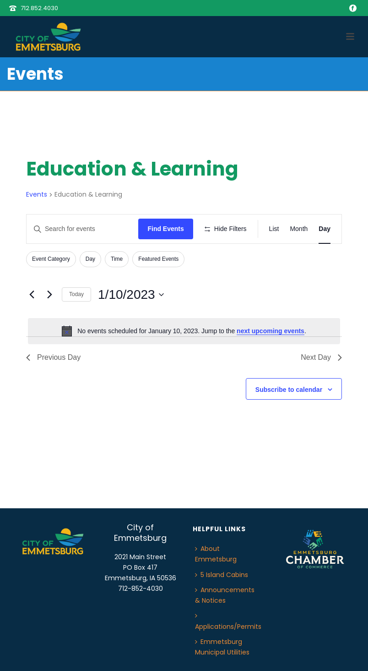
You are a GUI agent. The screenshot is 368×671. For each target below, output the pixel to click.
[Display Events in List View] (274, 228)
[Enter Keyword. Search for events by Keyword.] (82, 228)
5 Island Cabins (221, 574)
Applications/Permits (228, 621)
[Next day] (49, 294)
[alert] (184, 331)
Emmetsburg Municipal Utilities (222, 647)
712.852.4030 (39, 8)
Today (76, 294)
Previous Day (53, 357)
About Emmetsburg (216, 554)
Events (36, 194)
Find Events (165, 228)
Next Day (321, 357)
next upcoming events (270, 331)
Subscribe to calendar (288, 389)
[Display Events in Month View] (299, 228)
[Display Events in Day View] (324, 228)
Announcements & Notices (224, 595)
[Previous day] (31, 294)
